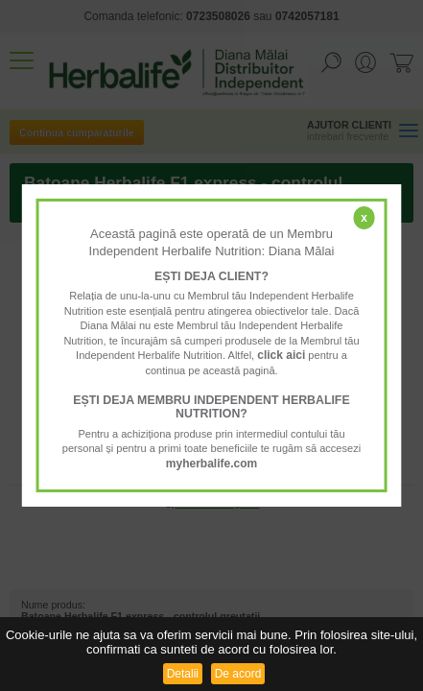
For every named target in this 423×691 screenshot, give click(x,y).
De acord (238, 673)
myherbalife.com (211, 463)
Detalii (183, 673)
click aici (281, 355)
